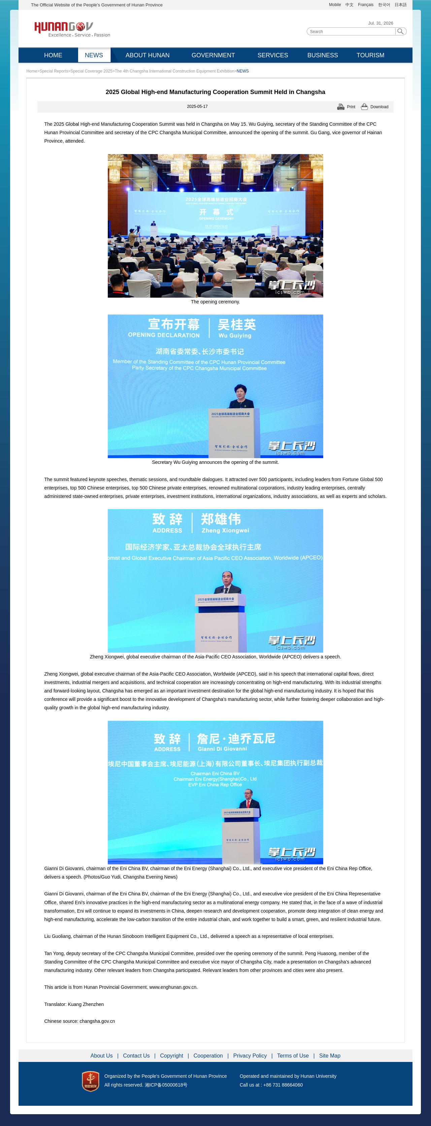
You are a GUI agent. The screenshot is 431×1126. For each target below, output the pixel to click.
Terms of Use (293, 1056)
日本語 (401, 4)
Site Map (329, 1056)
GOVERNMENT (213, 55)
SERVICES (273, 55)
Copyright (172, 1056)
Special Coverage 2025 (91, 71)
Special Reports (53, 71)
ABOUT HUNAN (148, 55)
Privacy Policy (250, 1056)
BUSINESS (322, 55)
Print (351, 107)
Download (379, 107)
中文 (349, 4)
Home (31, 71)
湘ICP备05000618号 (166, 1085)
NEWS (94, 55)
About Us (102, 1056)
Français (366, 4)
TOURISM (371, 55)
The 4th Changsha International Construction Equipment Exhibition (174, 71)
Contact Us (137, 1056)
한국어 (384, 4)
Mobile (335, 4)
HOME (53, 55)
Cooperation (209, 1056)
